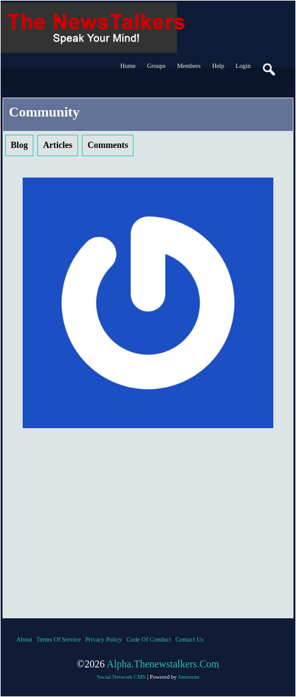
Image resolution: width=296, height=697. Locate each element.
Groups (156, 65)
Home (127, 65)
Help (218, 65)
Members (189, 65)
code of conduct (149, 639)
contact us (189, 639)
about (24, 639)
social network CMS (121, 677)
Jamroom (189, 677)
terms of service (59, 639)
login (243, 65)
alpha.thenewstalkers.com (162, 664)
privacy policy (103, 639)
